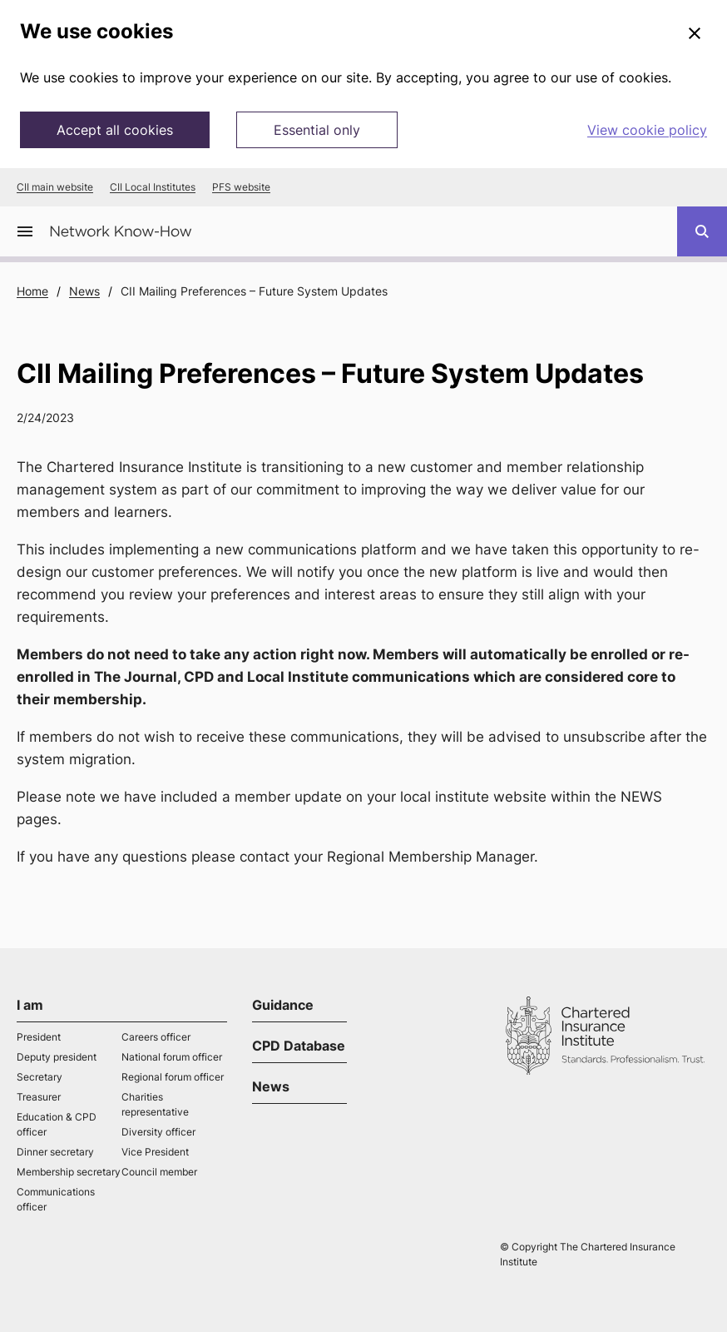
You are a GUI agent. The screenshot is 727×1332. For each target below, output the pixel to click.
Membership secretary (69, 1172)
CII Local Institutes (152, 187)
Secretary (39, 1077)
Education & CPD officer (56, 1124)
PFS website (241, 187)
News (84, 291)
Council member (159, 1172)
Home (32, 291)
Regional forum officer (172, 1077)
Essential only (317, 130)
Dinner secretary (55, 1152)
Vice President (155, 1152)
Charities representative (155, 1104)
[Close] (694, 34)
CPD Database (298, 1045)
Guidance (283, 1005)
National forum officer (171, 1057)
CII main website (55, 187)
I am (30, 1005)
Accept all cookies (115, 130)
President (39, 1037)
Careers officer (155, 1037)
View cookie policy (647, 129)
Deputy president (56, 1057)
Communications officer (56, 1199)
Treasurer (39, 1097)
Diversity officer (158, 1132)
